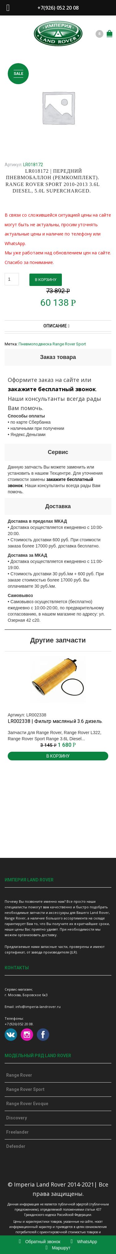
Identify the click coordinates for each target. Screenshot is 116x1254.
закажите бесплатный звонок (52, 389)
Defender (15, 1146)
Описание (56, 325)
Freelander (17, 1132)
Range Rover (19, 1075)
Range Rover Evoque (27, 1103)
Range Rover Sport (25, 1089)
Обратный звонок (39, 1241)
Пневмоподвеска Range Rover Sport (52, 344)
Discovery (16, 1117)
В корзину (45, 279)
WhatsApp (84, 1241)
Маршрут (57, 1247)
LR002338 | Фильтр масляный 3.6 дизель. (55, 721)
